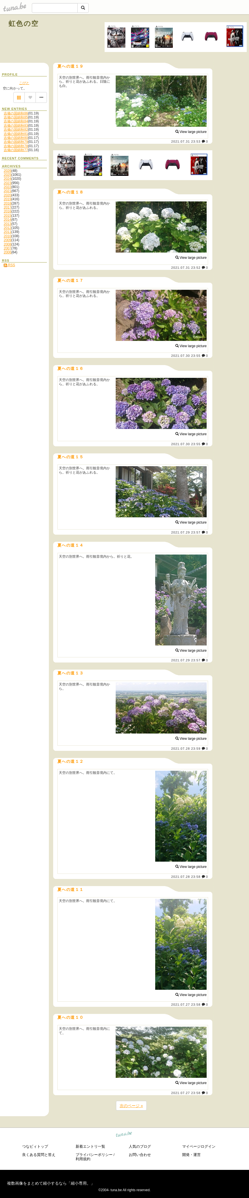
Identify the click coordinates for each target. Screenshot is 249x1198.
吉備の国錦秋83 (16, 126)
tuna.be (124, 1135)
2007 (7, 248)
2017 (7, 207)
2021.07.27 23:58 (185, 1004)
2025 (7, 175)
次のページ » (131, 1105)
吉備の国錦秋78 (16, 146)
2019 (7, 199)
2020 (7, 195)
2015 (7, 216)
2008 (7, 244)
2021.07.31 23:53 (185, 141)
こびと (24, 83)
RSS (9, 265)
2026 (7, 171)
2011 (7, 232)
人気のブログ (140, 1146)
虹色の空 (24, 23)
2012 (7, 228)
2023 (7, 183)
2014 (7, 220)
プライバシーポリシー (94, 1155)
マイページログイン (198, 1146)
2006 (7, 252)
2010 (7, 236)
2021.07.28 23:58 (185, 876)
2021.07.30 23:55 (185, 355)
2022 (7, 187)
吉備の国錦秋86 (16, 113)
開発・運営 (191, 1155)
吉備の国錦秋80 (16, 138)
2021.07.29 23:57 (185, 532)
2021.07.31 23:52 (185, 267)
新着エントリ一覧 (90, 1146)
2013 (7, 224)
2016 (7, 211)
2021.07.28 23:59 (185, 748)
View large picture (191, 132)
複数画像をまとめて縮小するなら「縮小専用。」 (51, 1183)
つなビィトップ (35, 1146)
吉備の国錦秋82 (16, 130)
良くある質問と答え (38, 1155)
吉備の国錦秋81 (16, 134)
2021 (7, 191)
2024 (7, 179)
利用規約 (83, 1159)
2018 (7, 203)
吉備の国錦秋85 (16, 117)
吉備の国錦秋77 (16, 150)
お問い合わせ (140, 1155)
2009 (7, 240)
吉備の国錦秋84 (16, 121)
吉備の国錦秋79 (16, 142)
